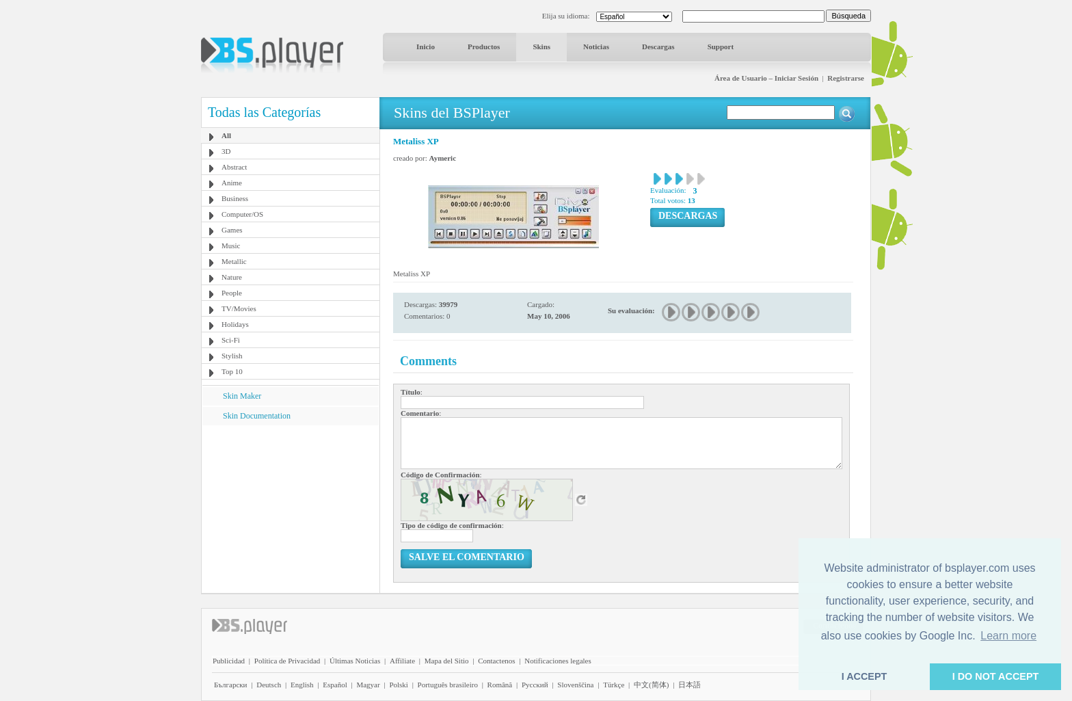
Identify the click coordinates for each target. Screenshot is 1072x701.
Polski (398, 684)
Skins (541, 46)
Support (721, 46)
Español (335, 684)
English (302, 684)
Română (500, 684)
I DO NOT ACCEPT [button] (995, 676)
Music (231, 245)
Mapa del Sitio (447, 661)
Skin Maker (242, 396)
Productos (484, 46)
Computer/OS (242, 214)
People (232, 293)
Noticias (596, 46)
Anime (232, 182)
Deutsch (268, 684)
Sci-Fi (231, 340)
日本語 (689, 684)
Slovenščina (575, 684)
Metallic (234, 261)
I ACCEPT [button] (864, 676)
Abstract (234, 167)
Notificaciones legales (557, 661)
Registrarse (845, 78)
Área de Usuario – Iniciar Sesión (766, 78)
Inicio (425, 46)
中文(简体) (651, 684)
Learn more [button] (1008, 636)
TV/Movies (239, 308)
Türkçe (613, 684)
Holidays (235, 324)
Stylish (232, 356)
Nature (232, 277)
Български (230, 684)
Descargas (658, 46)
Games (232, 230)
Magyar (367, 684)
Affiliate (402, 661)
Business (235, 198)
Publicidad (229, 661)
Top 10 (232, 371)
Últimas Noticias (355, 661)
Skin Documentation (257, 416)
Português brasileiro (448, 684)
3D (226, 151)
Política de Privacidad (287, 661)
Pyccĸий (535, 684)
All (226, 135)
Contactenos (496, 661)
